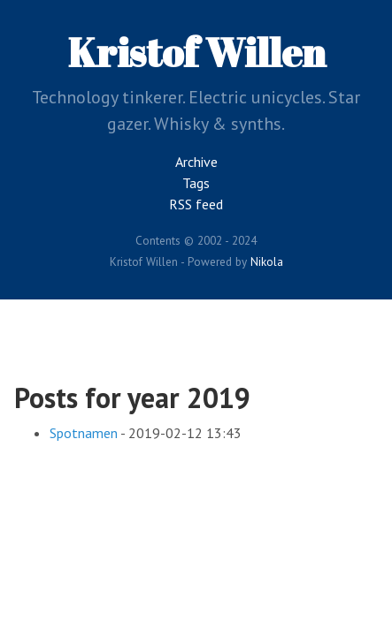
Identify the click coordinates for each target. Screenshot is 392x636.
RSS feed (196, 204)
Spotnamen (84, 433)
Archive (196, 161)
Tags (196, 183)
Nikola (266, 261)
